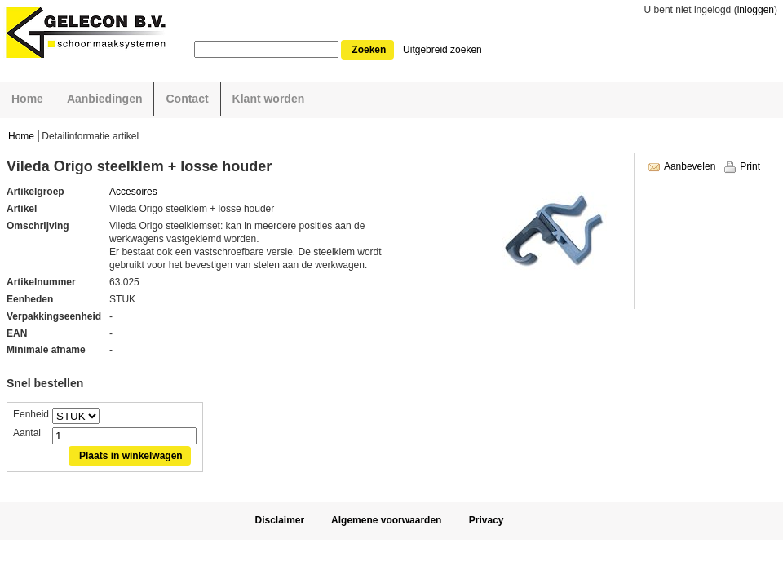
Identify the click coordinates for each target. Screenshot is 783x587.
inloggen (755, 9)
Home (27, 98)
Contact (187, 98)
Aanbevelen (689, 166)
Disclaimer (279, 520)
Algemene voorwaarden (386, 520)
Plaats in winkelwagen (131, 455)
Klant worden (268, 98)
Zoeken (369, 49)
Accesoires (133, 191)
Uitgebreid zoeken (442, 49)
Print (750, 166)
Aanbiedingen (105, 98)
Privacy (486, 520)
